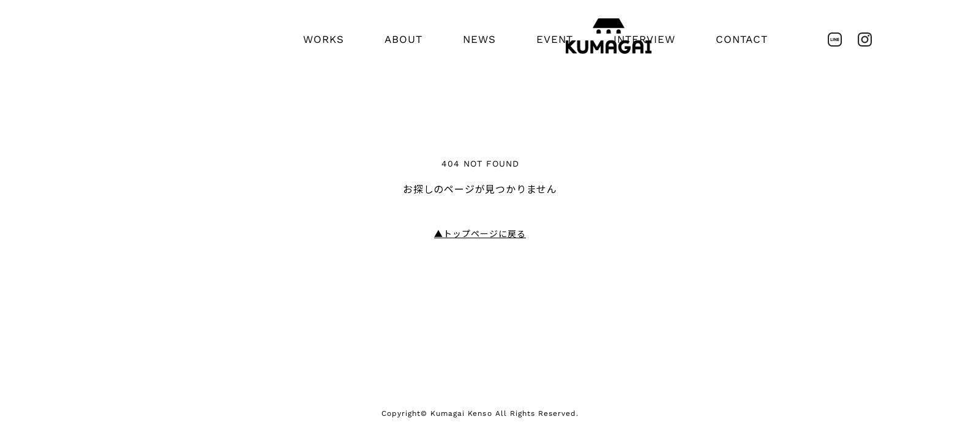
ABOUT (403, 39)
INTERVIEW (644, 39)
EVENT (554, 39)
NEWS (479, 39)
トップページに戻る (480, 234)
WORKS (323, 39)
